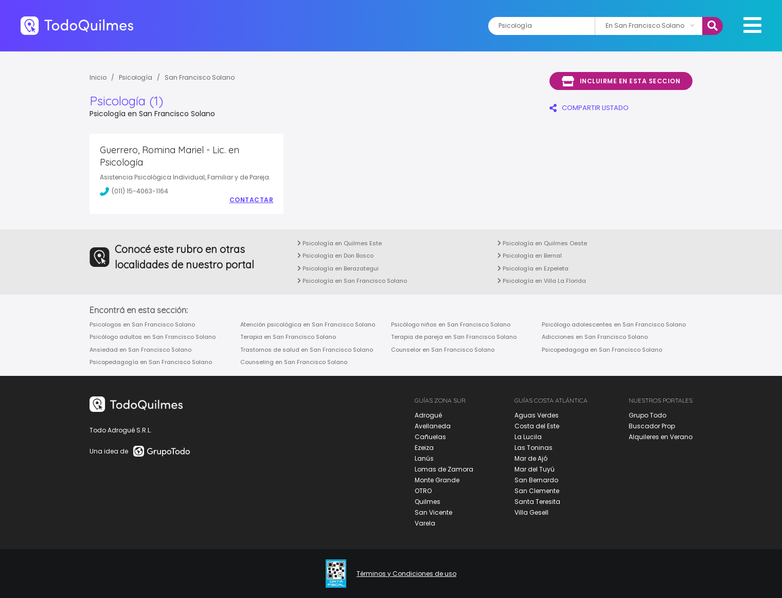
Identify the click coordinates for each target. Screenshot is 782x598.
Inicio (98, 77)
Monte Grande (437, 480)
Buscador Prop (652, 426)
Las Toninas (533, 447)
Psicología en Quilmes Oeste (542, 243)
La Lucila (528, 436)
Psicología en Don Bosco (335, 255)
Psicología (135, 77)
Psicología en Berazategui (338, 268)
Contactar (251, 200)
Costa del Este (536, 426)
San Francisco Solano (200, 77)
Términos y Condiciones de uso (406, 574)
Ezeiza (424, 447)
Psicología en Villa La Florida (541, 281)
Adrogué (428, 415)
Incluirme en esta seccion (621, 81)
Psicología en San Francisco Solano (352, 281)
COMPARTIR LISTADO (589, 108)
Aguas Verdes (536, 415)
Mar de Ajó (530, 458)
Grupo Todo (647, 415)
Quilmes (427, 501)
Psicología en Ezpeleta (532, 268)
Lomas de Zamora (444, 469)
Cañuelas (430, 436)
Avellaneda (433, 426)
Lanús (424, 458)
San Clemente (536, 490)
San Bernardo (536, 480)
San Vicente (433, 512)
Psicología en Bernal (529, 255)
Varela (425, 523)
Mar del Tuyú (534, 469)
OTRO (423, 490)
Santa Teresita (537, 501)
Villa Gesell (531, 512)
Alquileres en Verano (660, 436)
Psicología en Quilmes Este (339, 243)
